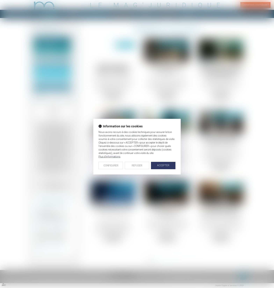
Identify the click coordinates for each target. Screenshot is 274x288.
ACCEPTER (163, 165)
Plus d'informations (109, 156)
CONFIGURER (110, 165)
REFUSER (137, 165)
